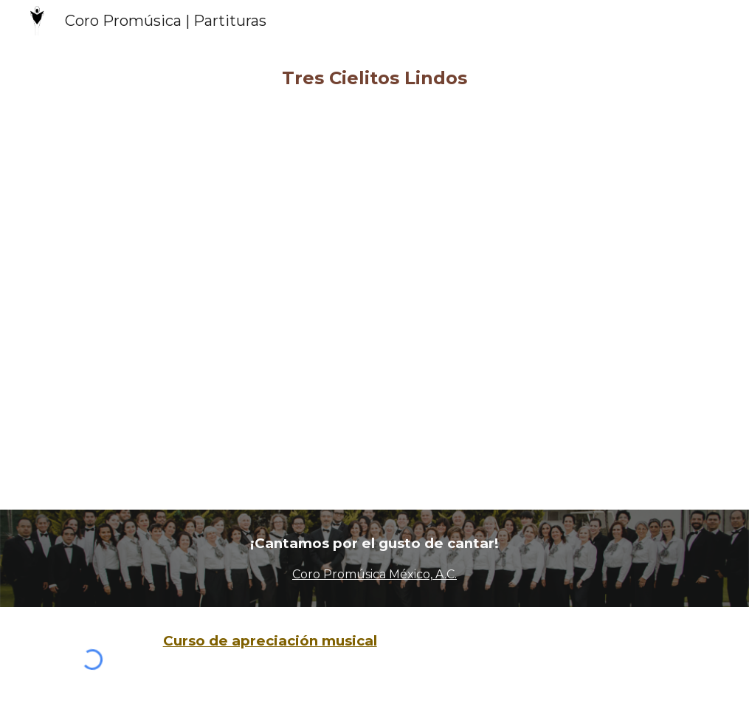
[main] (374, 78)
